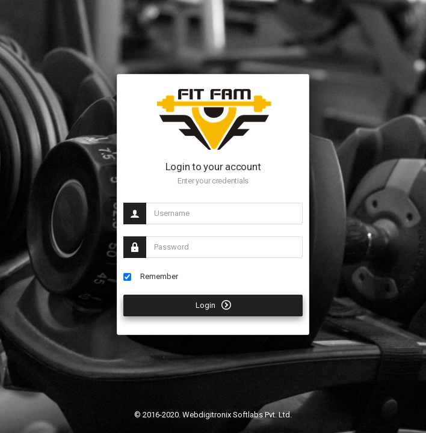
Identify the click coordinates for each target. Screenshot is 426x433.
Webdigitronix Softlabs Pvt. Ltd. (237, 414)
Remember (150, 276)
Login (213, 305)
